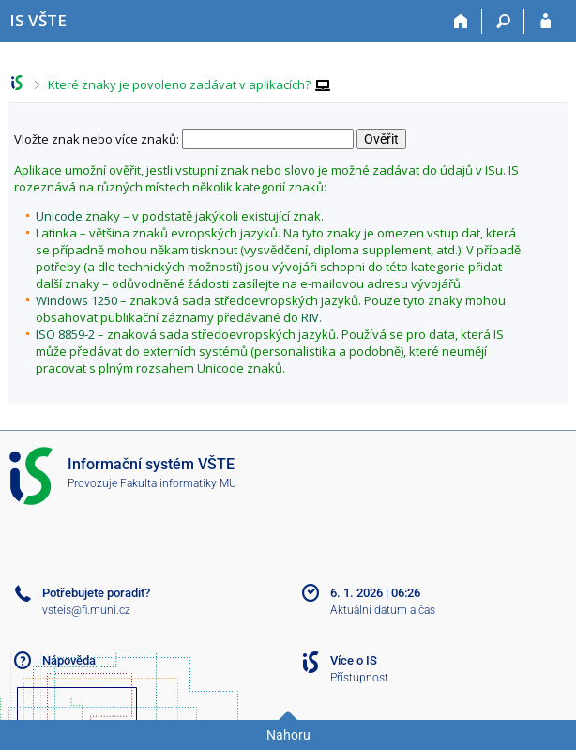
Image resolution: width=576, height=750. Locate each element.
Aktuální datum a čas (382, 610)
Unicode (59, 215)
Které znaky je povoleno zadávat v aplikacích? (179, 84)
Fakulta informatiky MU (178, 483)
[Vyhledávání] (503, 21)
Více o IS (353, 660)
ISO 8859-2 (65, 334)
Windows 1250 (76, 300)
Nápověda (69, 660)
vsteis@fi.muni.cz (86, 610)
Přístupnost (359, 677)
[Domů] (461, 21)
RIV (310, 317)
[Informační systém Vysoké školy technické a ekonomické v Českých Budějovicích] (38, 20)
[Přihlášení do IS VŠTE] (545, 21)
